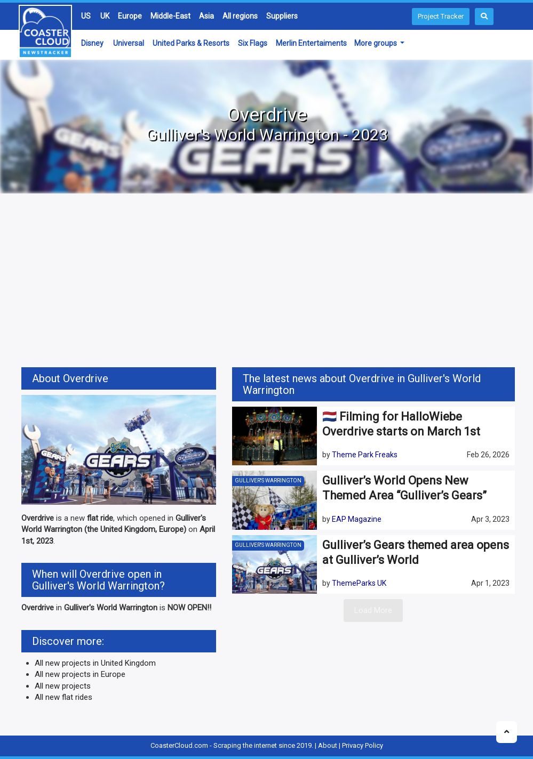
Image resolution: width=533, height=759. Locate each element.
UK (104, 16)
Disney (92, 43)
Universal (128, 43)
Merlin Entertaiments (311, 43)
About (327, 745)
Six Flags (252, 43)
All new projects (63, 686)
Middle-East (170, 16)
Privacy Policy (362, 745)
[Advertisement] (267, 282)
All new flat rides (63, 697)
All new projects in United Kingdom (95, 663)
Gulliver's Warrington (268, 480)
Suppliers (282, 16)
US (86, 16)
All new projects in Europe (80, 674)
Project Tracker (441, 16)
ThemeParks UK (359, 583)
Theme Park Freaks (364, 454)
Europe (130, 16)
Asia (206, 16)
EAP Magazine (356, 519)
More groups (376, 43)
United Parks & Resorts (191, 43)
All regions (240, 16)
